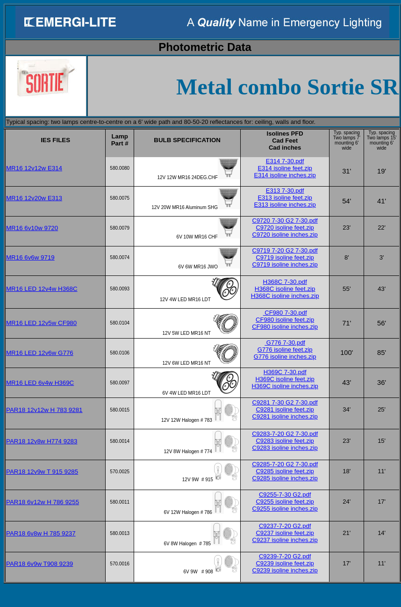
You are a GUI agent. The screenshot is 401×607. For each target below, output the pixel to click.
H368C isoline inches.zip (285, 295)
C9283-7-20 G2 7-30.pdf (285, 433)
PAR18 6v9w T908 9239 (39, 563)
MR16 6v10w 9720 (32, 227)
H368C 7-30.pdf (285, 281)
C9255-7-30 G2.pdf (285, 494)
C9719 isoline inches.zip (285, 264)
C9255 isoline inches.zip (285, 508)
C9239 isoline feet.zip (285, 563)
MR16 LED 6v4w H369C (40, 382)
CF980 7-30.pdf (285, 312)
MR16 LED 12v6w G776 (39, 352)
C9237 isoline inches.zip (285, 539)
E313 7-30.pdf (285, 190)
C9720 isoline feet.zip (285, 227)
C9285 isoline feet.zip (285, 471)
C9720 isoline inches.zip (285, 234)
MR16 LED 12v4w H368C (42, 288)
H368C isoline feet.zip (285, 288)
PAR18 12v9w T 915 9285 (42, 471)
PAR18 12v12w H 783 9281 (44, 409)
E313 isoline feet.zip (285, 197)
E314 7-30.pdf (285, 161)
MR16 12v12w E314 (34, 168)
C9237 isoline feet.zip (285, 532)
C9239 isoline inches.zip (285, 570)
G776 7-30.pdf (285, 342)
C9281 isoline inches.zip (285, 416)
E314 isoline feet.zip (285, 168)
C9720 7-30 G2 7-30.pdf (285, 220)
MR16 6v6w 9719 (30, 257)
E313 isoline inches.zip (284, 204)
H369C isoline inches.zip (284, 386)
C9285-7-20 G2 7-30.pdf (285, 464)
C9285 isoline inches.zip (285, 478)
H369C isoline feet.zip (284, 379)
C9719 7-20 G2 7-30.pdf (285, 250)
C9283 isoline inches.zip (285, 447)
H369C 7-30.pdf (285, 372)
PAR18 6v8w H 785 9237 (41, 533)
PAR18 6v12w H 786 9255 (42, 502)
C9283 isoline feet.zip (285, 440)
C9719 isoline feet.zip (285, 257)
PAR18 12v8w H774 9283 (41, 441)
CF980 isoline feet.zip (285, 319)
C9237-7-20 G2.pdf (285, 525)
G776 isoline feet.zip (285, 349)
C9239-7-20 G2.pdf (285, 556)
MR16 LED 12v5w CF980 (41, 322)
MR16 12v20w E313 (34, 198)
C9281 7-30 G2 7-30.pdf (285, 402)
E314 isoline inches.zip (284, 175)
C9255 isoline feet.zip (285, 501)
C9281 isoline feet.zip (285, 409)
